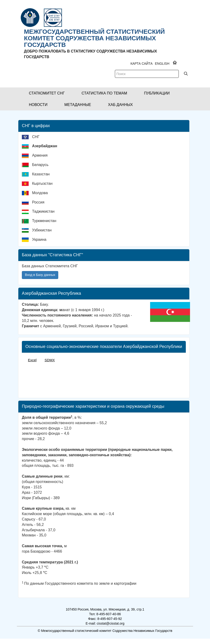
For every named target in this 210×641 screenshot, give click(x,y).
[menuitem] (105, 138)
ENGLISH (162, 63)
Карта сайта (141, 63)
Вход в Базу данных (40, 275)
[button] (46, 93)
